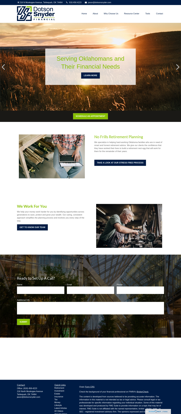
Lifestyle (58, 405)
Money (57, 402)
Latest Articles (60, 408)
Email (69, 285)
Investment (59, 391)
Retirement (59, 388)
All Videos (58, 411)
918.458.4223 (73, 2)
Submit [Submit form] (23, 322)
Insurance (58, 397)
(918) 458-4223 (30, 388)
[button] (84, 13)
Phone (119, 285)
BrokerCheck (142, 392)
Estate (57, 394)
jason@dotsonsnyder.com (98, 2)
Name (19, 285)
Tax (56, 399)
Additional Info (23, 300)
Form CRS (90, 387)
